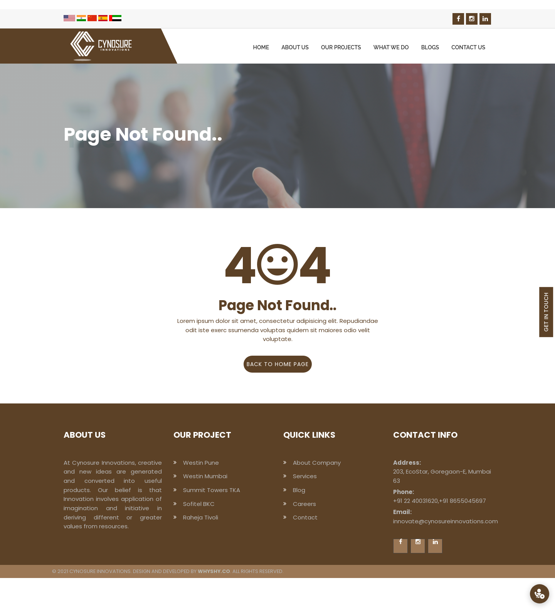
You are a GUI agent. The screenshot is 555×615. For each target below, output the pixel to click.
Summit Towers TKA (211, 490)
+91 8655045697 (462, 501)
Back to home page (278, 364)
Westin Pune (201, 463)
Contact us (468, 47)
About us (295, 47)
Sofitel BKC (199, 504)
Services (305, 476)
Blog (299, 490)
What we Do (391, 47)
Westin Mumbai (205, 476)
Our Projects (341, 47)
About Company (317, 463)
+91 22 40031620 (415, 501)
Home (261, 47)
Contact (305, 517)
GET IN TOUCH (546, 312)
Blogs (430, 47)
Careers (304, 504)
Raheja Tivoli (200, 517)
